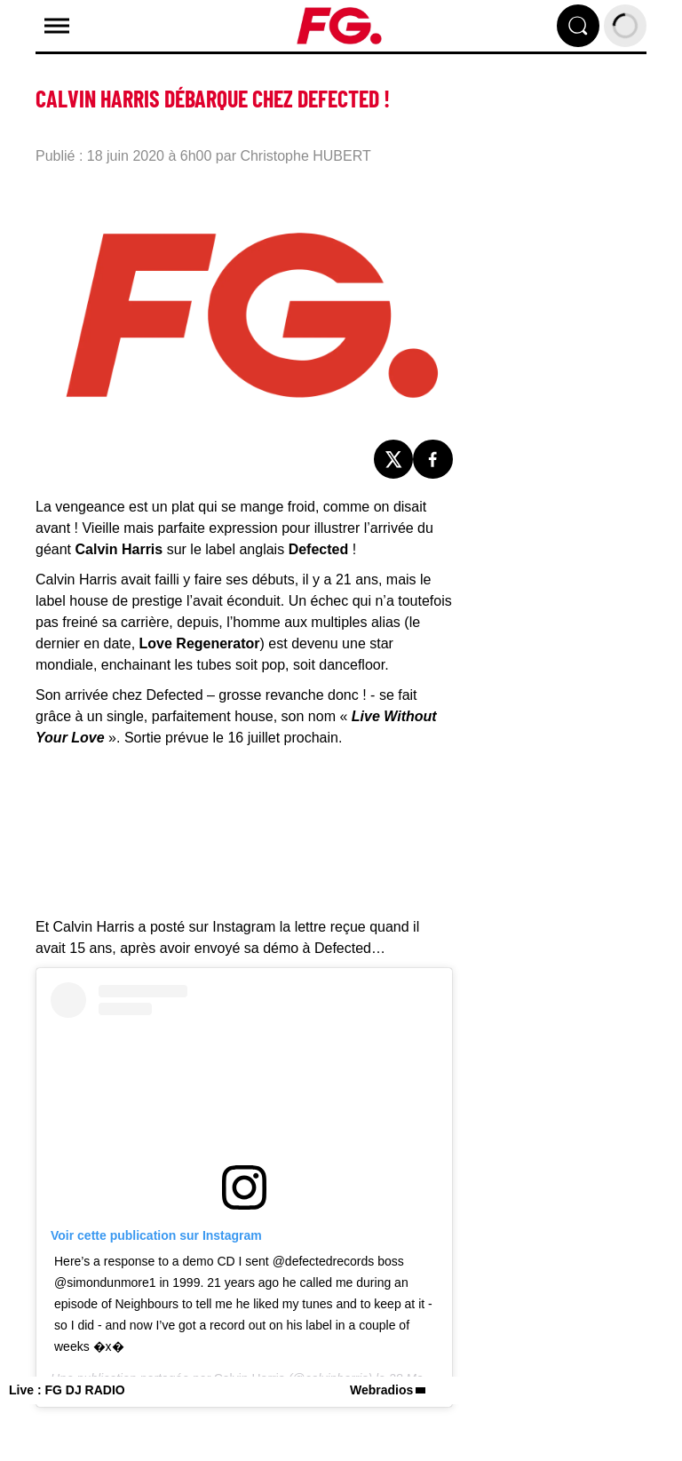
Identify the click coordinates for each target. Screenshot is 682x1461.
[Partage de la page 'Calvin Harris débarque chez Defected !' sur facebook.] (433, 460)
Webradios (381, 1390)
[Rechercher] (578, 25)
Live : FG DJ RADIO (67, 1390)
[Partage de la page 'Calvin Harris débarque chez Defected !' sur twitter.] (394, 460)
